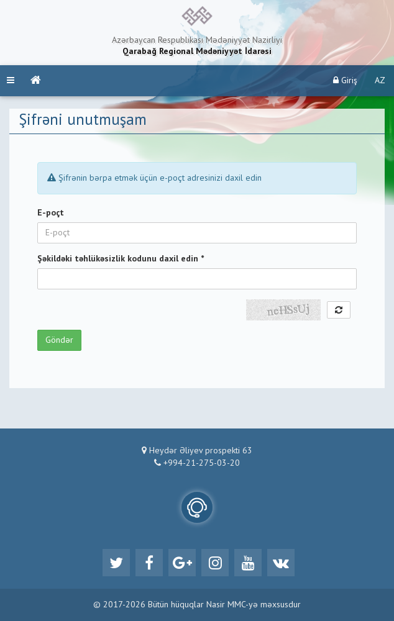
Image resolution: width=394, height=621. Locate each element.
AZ (380, 80)
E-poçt (50, 213)
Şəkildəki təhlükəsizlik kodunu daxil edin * (120, 259)
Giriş (345, 80)
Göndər (59, 340)
